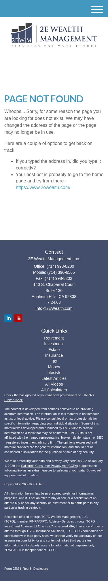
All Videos (54, 384)
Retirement (54, 338)
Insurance (54, 355)
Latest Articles (54, 378)
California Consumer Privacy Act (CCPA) (49, 465)
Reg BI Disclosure (35, 568)
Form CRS (11, 568)
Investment (54, 344)
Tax (54, 361)
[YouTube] (57, 59)
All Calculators (54, 390)
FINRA (34, 521)
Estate (54, 349)
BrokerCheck (13, 400)
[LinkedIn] (48, 59)
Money (54, 367)
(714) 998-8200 (54, 72)
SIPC (43, 521)
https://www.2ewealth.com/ (43, 187)
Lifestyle (54, 372)
